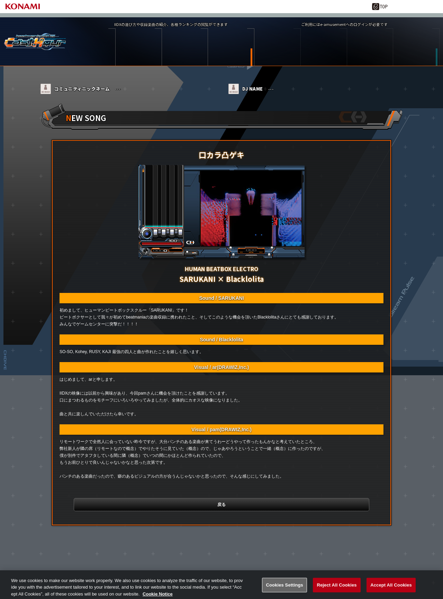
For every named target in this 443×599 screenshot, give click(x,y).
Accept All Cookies (391, 590)
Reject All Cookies (336, 590)
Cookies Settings (284, 590)
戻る (221, 511)
